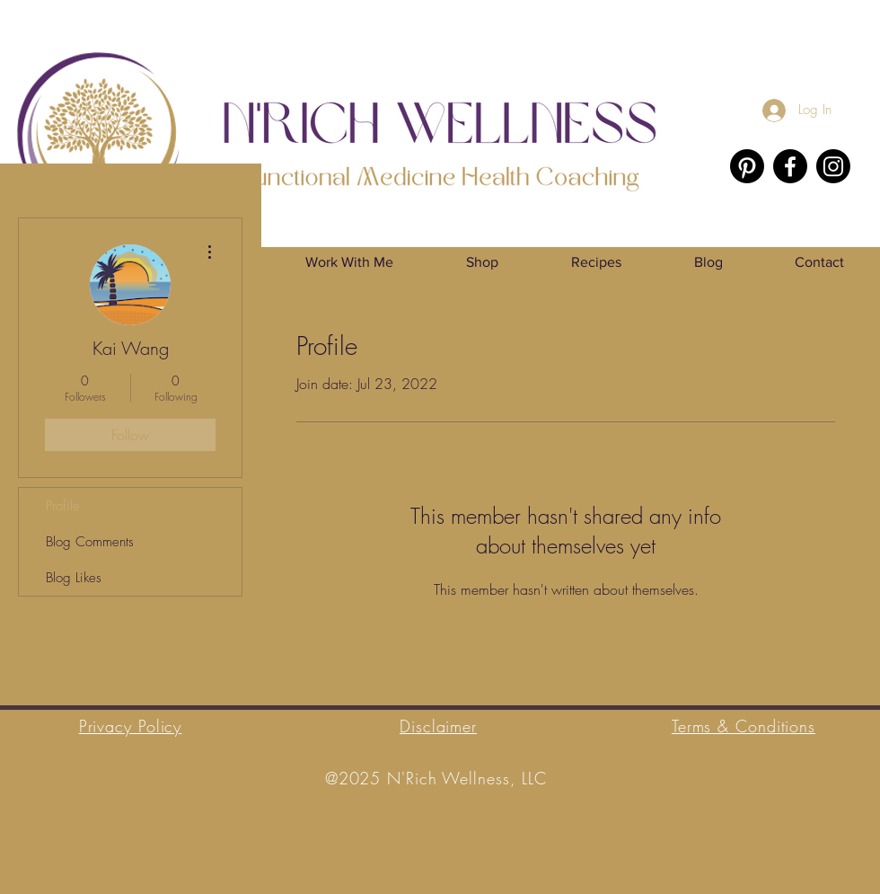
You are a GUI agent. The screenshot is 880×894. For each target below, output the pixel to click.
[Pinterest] (747, 166)
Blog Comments (90, 542)
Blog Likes (73, 578)
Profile (63, 506)
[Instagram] (833, 166)
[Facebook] (790, 166)
